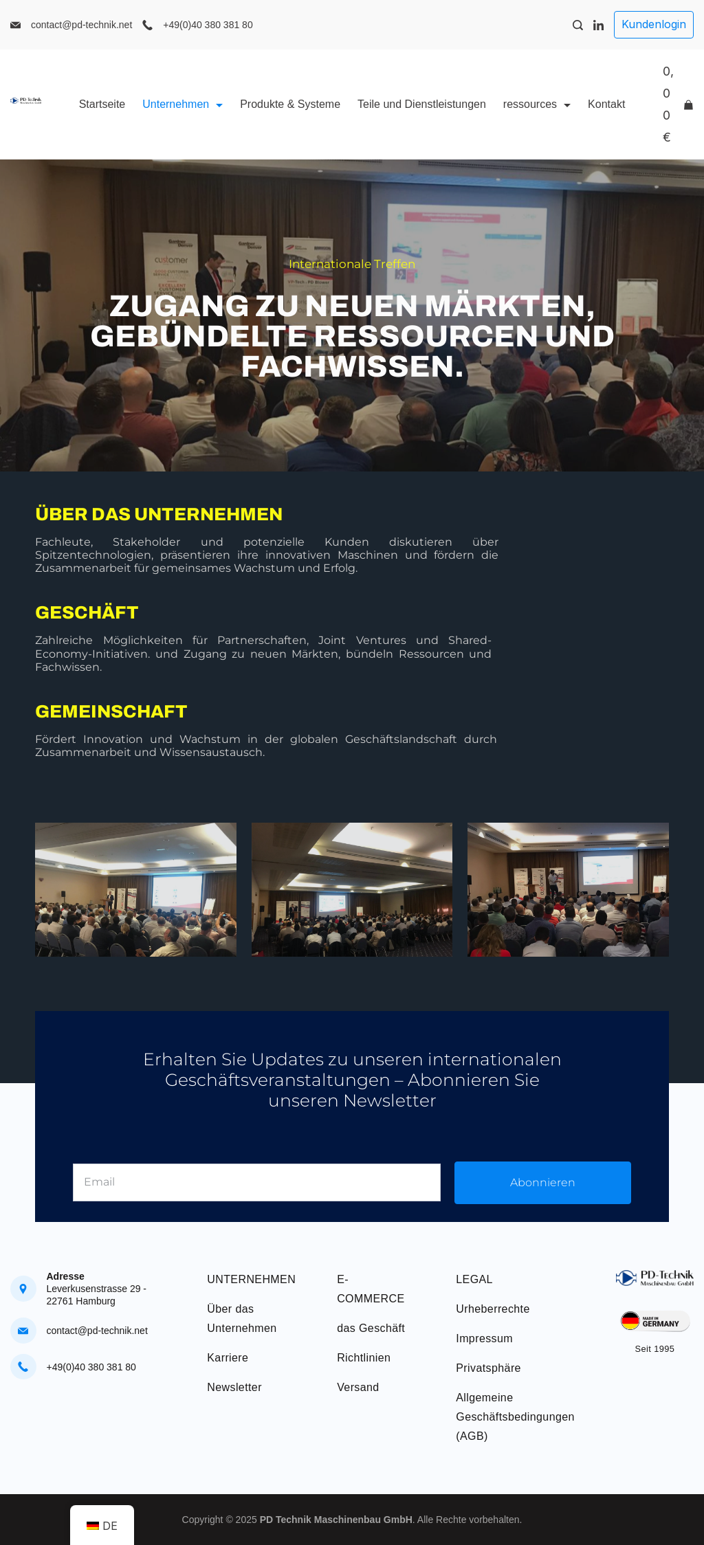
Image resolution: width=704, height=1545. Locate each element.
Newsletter (234, 1387)
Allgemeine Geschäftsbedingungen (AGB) (515, 1417)
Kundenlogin (654, 24)
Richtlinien (363, 1358)
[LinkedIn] (598, 25)
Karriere (227, 1358)
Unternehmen (182, 104)
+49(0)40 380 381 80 (207, 24)
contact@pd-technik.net (81, 24)
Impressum (484, 1338)
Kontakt (606, 104)
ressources (537, 104)
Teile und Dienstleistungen (422, 104)
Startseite (102, 104)
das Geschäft (371, 1328)
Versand (358, 1387)
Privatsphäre (488, 1368)
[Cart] (678, 104)
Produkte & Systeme (290, 104)
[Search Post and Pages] (578, 25)
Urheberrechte (492, 1309)
